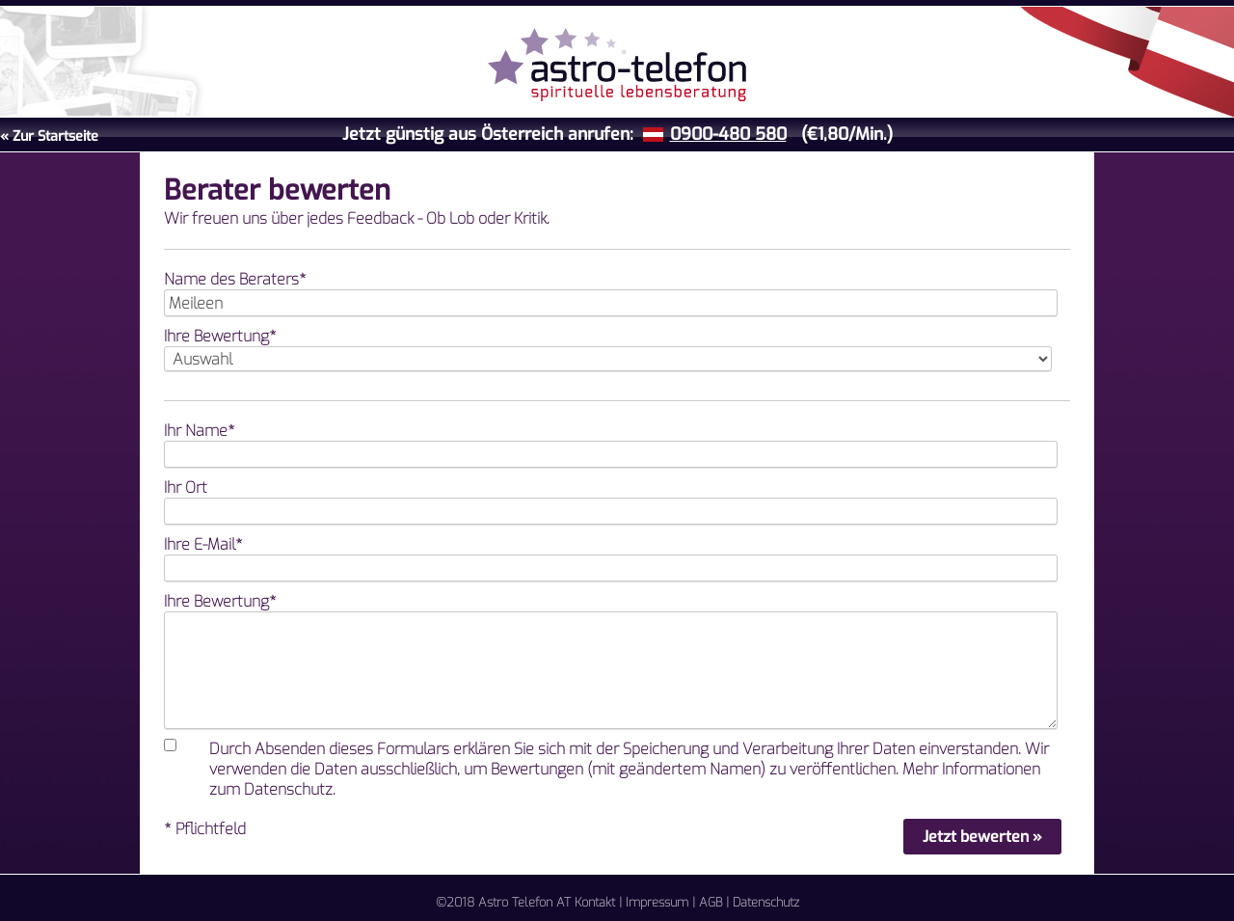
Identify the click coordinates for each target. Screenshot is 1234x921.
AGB (710, 902)
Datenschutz (766, 902)
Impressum (657, 902)
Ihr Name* (199, 430)
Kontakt (595, 902)
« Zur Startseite (49, 136)
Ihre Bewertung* (220, 336)
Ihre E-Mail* (203, 544)
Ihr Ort (185, 487)
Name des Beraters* (235, 279)
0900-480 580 (728, 134)
